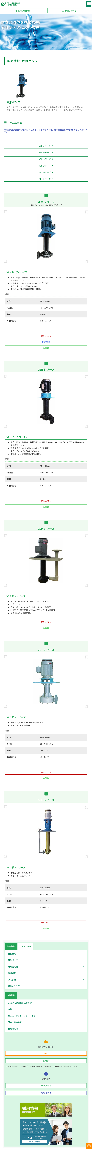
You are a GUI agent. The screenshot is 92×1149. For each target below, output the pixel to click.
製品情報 (12, 953)
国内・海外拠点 (15, 1022)
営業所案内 (13, 1028)
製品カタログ (14, 986)
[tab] (11, 946)
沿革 (10, 1009)
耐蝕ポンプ (46, 960)
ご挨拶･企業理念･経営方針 (20, 1002)
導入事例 (46, 979)
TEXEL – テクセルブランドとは (21, 1015)
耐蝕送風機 (46, 966)
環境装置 (46, 973)
